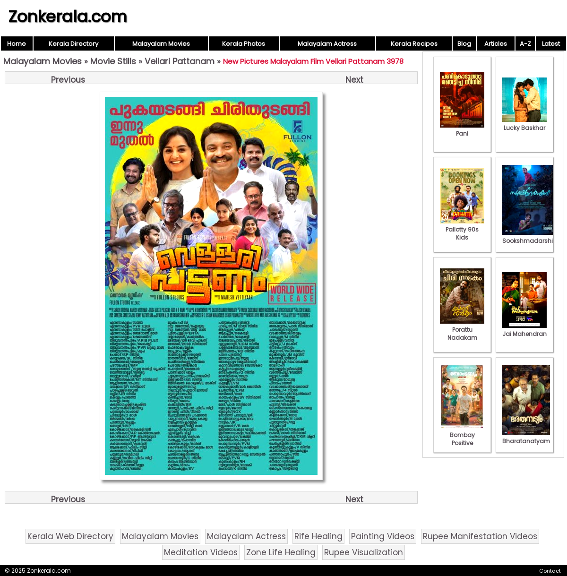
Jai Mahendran (524, 330)
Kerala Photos (243, 43)
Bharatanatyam (526, 437)
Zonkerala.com (67, 16)
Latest (551, 43)
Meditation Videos (201, 552)
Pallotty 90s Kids (462, 229)
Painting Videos (382, 536)
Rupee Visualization (363, 552)
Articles (495, 43)
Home (16, 43)
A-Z (525, 43)
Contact (550, 571)
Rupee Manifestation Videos (480, 536)
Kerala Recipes (414, 43)
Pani (462, 129)
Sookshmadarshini (530, 237)
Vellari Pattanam (180, 61)
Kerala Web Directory (70, 536)
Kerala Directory (73, 43)
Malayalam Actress (327, 43)
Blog (464, 43)
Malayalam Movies (161, 43)
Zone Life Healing (281, 552)
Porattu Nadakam (462, 330)
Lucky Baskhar (524, 124)
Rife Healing (318, 536)
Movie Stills (113, 61)
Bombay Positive (462, 435)
